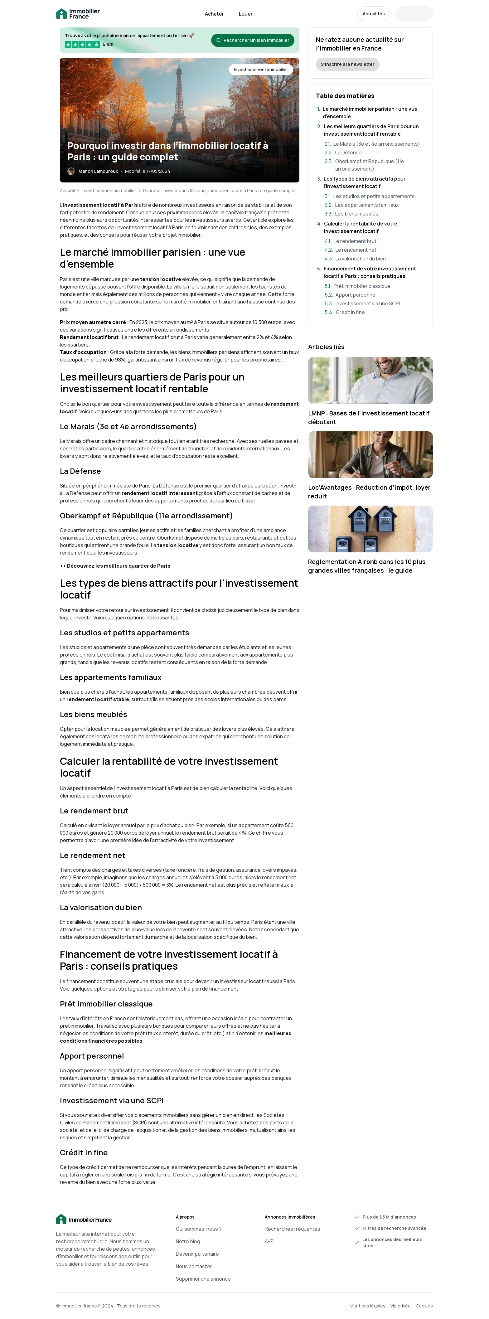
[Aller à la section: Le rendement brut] (374, 241)
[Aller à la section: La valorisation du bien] (374, 258)
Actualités (374, 14)
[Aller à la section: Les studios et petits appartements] (374, 196)
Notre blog (188, 1241)
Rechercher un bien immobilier (252, 40)
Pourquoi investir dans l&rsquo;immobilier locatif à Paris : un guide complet (219, 190)
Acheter (214, 13)
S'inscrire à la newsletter (348, 64)
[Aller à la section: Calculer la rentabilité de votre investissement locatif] (370, 227)
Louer (246, 13)
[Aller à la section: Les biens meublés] (374, 213)
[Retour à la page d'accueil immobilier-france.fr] (78, 13)
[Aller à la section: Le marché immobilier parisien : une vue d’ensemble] (370, 112)
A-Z (269, 1241)
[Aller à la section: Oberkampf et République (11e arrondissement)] (374, 165)
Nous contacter (194, 1266)
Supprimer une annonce (203, 1278)
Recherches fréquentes (292, 1228)
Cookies (424, 1306)
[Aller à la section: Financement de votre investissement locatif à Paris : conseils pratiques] (370, 272)
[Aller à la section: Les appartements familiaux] (374, 205)
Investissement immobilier (109, 190)
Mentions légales (367, 1306)
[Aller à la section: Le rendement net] (374, 250)
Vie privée (400, 1306)
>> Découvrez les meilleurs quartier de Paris (115, 565)
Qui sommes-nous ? (199, 1228)
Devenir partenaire (197, 1253)
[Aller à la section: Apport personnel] (374, 294)
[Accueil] (106, 1219)
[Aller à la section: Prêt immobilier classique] (374, 286)
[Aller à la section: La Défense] (374, 152)
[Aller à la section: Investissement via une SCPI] (374, 303)
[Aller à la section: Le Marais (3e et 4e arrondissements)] (374, 144)
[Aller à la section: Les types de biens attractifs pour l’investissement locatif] (370, 182)
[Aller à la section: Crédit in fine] (374, 312)
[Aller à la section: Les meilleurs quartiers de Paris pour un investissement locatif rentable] (370, 130)
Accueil (67, 190)
